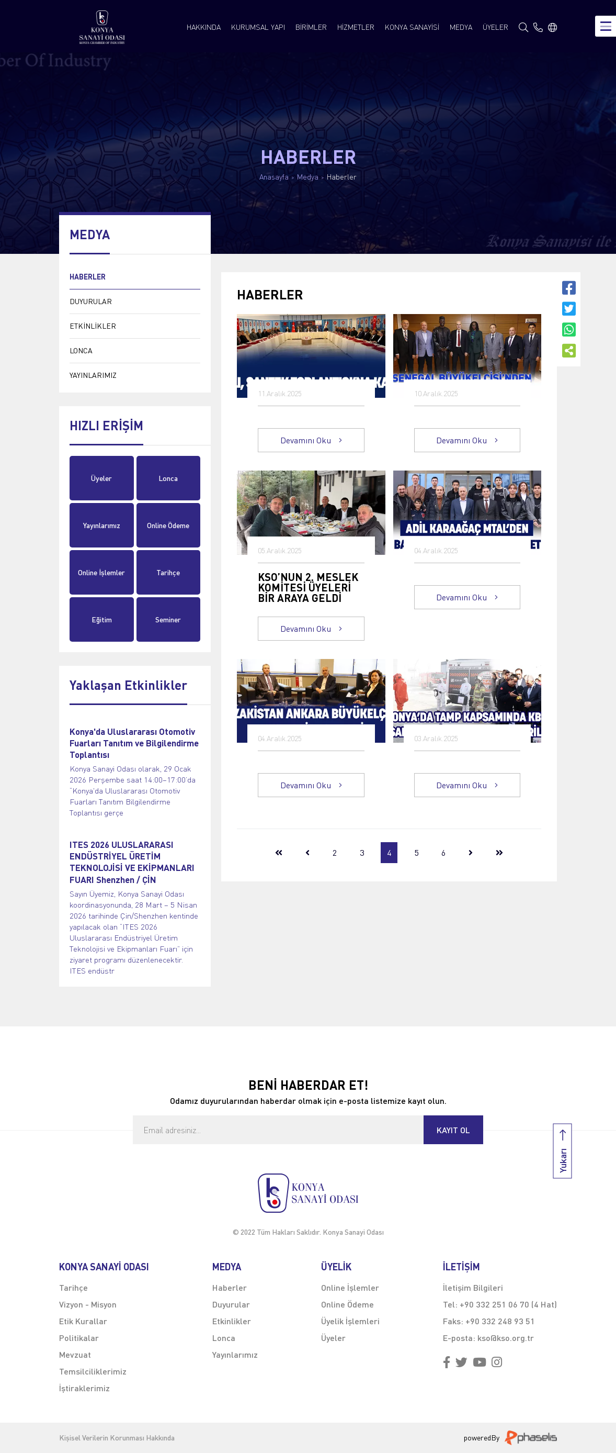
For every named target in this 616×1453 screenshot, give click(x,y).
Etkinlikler (231, 1321)
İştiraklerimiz (84, 1388)
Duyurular (231, 1304)
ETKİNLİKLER (93, 325)
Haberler (342, 177)
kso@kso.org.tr (505, 1338)
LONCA (81, 350)
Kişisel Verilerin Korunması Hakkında (117, 1437)
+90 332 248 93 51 (500, 1321)
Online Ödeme (168, 525)
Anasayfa (274, 177)
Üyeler (101, 478)
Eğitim (102, 619)
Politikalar (79, 1338)
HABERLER (88, 276)
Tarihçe (168, 572)
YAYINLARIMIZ (93, 375)
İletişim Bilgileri (473, 1287)
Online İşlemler (101, 572)
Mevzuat (75, 1354)
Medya (307, 177)
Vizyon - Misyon (88, 1304)
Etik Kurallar (83, 1321)
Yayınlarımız (101, 525)
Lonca (168, 478)
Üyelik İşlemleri (350, 1321)
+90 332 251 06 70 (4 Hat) (508, 1304)
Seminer (168, 619)
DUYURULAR (91, 301)
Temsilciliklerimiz (93, 1371)
